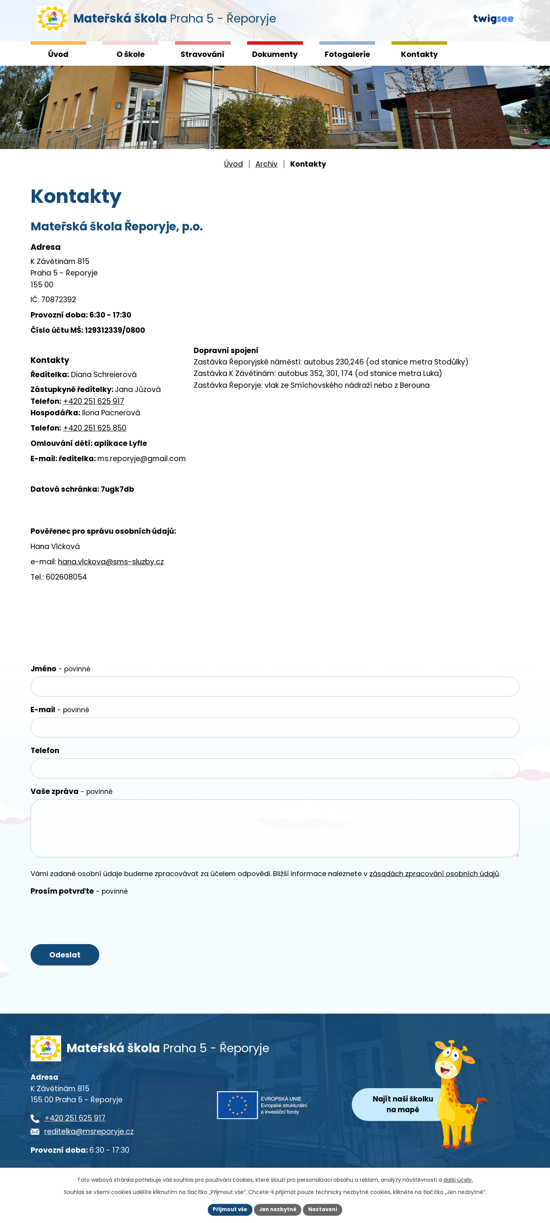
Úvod (58, 54)
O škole (130, 54)
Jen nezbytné (278, 1209)
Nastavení (325, 1209)
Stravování (203, 54)
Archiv (267, 164)
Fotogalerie (347, 54)
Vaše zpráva (72, 791)
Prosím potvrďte (79, 891)
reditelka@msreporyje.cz (89, 1137)
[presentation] (89, 914)
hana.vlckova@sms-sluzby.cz (111, 562)
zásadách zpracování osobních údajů (434, 873)
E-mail (60, 710)
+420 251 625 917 (93, 401)
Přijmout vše (227, 1209)
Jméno (61, 669)
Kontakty (419, 54)
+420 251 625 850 (94, 428)
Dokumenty (275, 54)
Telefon (45, 750)
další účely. (458, 1179)
